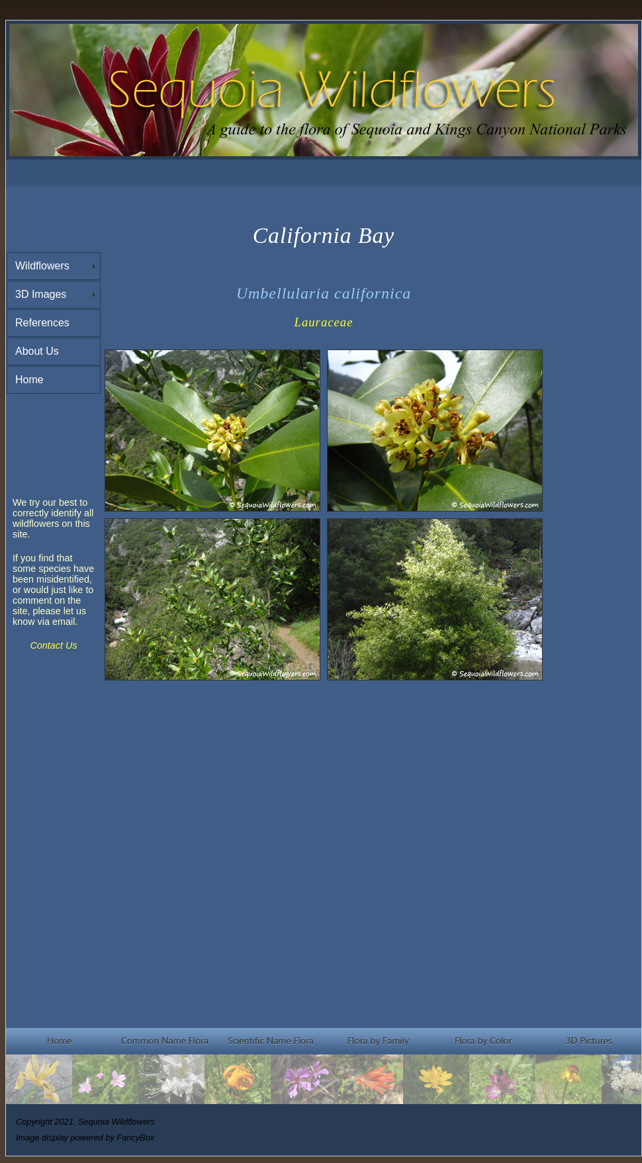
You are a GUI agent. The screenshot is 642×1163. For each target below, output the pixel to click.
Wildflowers (42, 265)
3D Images (40, 294)
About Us (37, 351)
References (42, 322)
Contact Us (53, 645)
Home (29, 379)
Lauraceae (324, 322)
